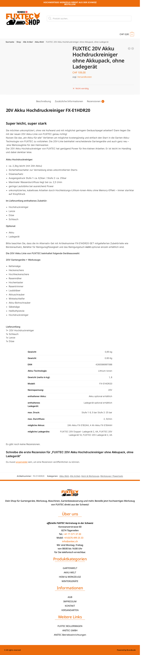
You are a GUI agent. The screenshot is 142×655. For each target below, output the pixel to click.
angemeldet (21, 461)
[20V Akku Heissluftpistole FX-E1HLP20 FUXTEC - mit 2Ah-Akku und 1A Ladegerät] (132, 48)
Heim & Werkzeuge (90, 476)
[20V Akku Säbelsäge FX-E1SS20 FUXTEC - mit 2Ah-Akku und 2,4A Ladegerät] (129, 48)
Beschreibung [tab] (43, 101)
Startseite (10, 42)
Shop (18, 42)
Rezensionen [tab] (94, 101)
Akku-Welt (39, 42)
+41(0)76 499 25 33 (73, 537)
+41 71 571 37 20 (72, 534)
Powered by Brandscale (126, 650)
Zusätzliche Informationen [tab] (69, 101)
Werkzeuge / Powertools (111, 476)
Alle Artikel (28, 42)
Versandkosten (84, 77)
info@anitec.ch (70, 541)
